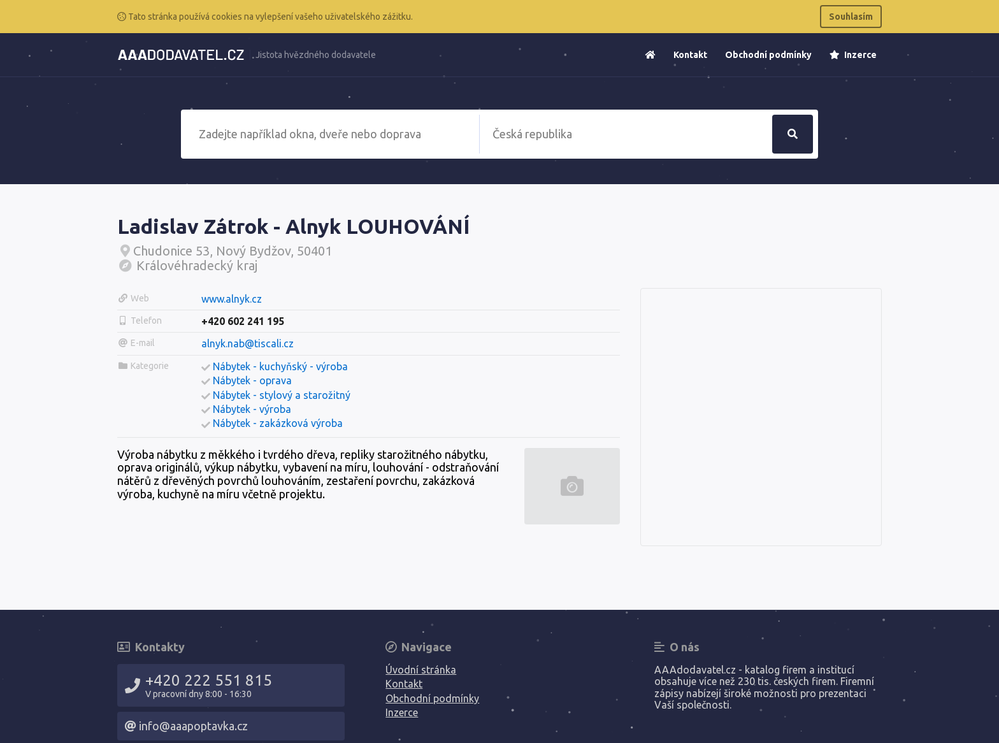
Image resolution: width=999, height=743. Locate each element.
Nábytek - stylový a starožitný (281, 395)
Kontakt (690, 55)
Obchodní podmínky (768, 55)
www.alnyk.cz (231, 299)
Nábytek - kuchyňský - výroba (280, 366)
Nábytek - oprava (252, 380)
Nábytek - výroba (252, 409)
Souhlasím (851, 16)
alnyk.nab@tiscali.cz (247, 343)
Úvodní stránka (420, 669)
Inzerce (853, 55)
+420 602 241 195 (242, 321)
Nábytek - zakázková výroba (278, 423)
